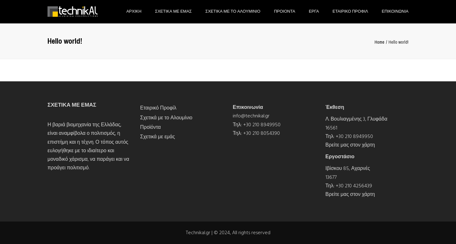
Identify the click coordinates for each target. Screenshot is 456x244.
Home (379, 42)
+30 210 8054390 (261, 133)
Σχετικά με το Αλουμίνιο (166, 118)
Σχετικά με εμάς (157, 137)
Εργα (314, 11)
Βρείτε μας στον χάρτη (350, 145)
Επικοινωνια (395, 11)
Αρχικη (134, 11)
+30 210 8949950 (262, 125)
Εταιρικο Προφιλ (350, 11)
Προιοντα (284, 11)
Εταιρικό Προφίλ (158, 108)
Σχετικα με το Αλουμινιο (233, 11)
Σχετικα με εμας (173, 11)
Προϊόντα (150, 127)
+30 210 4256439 (354, 186)
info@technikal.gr (251, 116)
